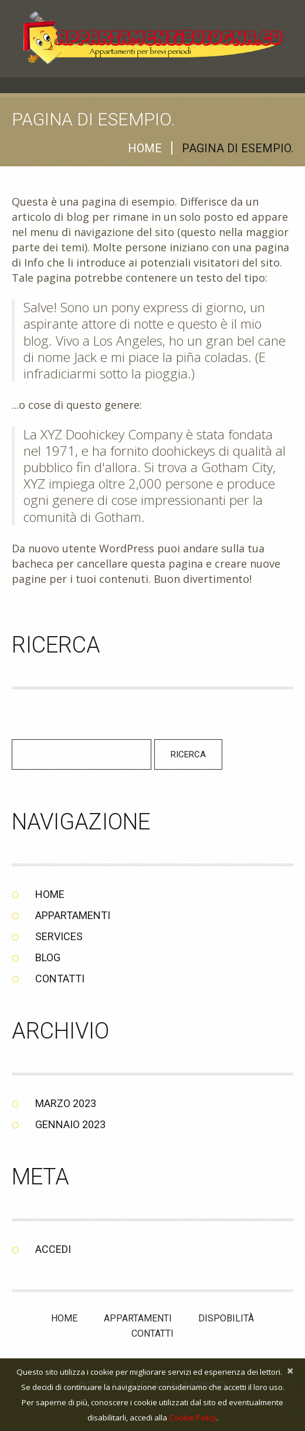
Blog (47, 957)
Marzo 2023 (65, 1103)
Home (145, 148)
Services (59, 936)
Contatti (59, 978)
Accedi (53, 1249)
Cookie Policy (192, 1417)
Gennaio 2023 (70, 1124)
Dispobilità (226, 1318)
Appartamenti (72, 915)
